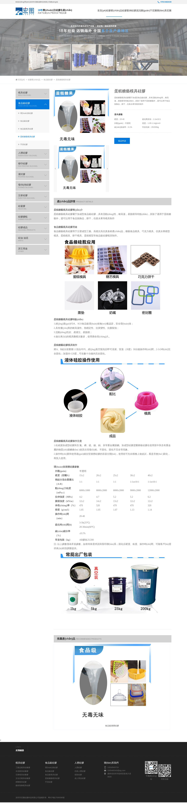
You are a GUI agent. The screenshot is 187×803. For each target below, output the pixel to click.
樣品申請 (122, 141)
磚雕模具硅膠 (21, 783)
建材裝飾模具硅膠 (23, 786)
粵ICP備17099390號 (56, 798)
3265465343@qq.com (116, 771)
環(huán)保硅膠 (51, 768)
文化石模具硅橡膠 (23, 779)
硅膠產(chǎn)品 (34, 80)
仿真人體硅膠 (80, 772)
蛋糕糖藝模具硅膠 (63, 80)
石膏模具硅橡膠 (22, 775)
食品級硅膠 (48, 80)
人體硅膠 (78, 768)
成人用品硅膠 (80, 779)
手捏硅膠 (48, 783)
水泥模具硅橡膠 (22, 772)
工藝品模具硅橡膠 (23, 768)
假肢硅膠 (78, 775)
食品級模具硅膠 (51, 775)
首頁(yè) (77, 11)
